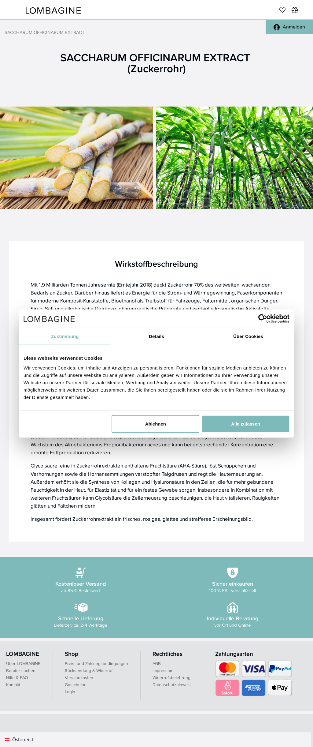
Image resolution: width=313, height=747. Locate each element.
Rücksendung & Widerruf (88, 670)
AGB (157, 663)
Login (70, 692)
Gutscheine (76, 684)
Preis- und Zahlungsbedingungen (96, 663)
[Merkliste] (282, 10)
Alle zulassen (245, 423)
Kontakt (13, 684)
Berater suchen (20, 670)
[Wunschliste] (295, 10)
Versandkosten (79, 677)
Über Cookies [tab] (248, 336)
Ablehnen (155, 423)
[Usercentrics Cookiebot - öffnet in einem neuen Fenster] (262, 318)
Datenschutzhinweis (172, 684)
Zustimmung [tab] (65, 336)
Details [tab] (156, 336)
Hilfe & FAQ (17, 677)
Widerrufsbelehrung (171, 677)
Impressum (163, 670)
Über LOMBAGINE (23, 663)
